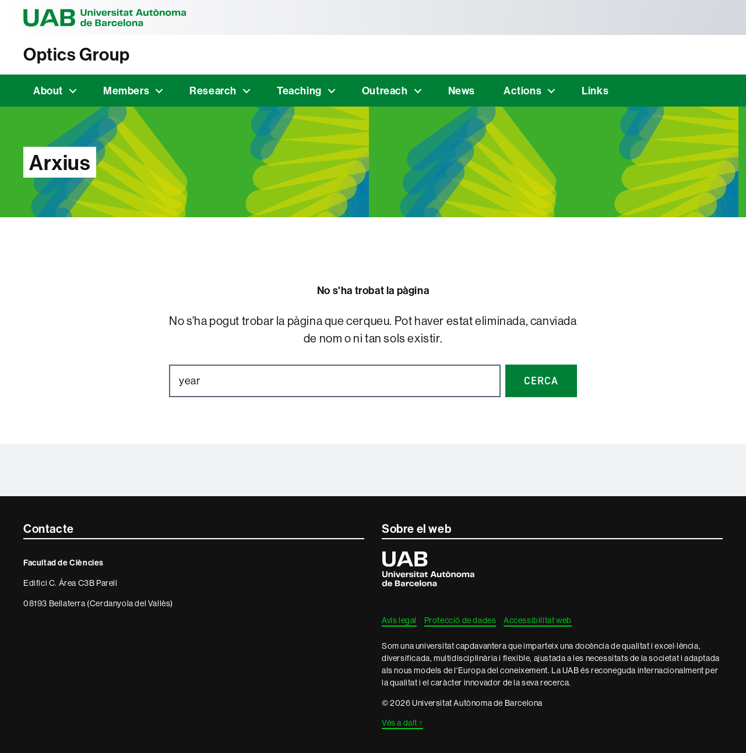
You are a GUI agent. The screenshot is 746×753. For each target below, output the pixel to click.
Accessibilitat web (538, 620)
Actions (522, 90)
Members (126, 90)
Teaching (299, 90)
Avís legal (399, 620)
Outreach (385, 90)
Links (595, 90)
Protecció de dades (460, 620)
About (48, 90)
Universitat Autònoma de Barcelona (104, 17)
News (461, 90)
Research (213, 90)
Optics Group (76, 54)
